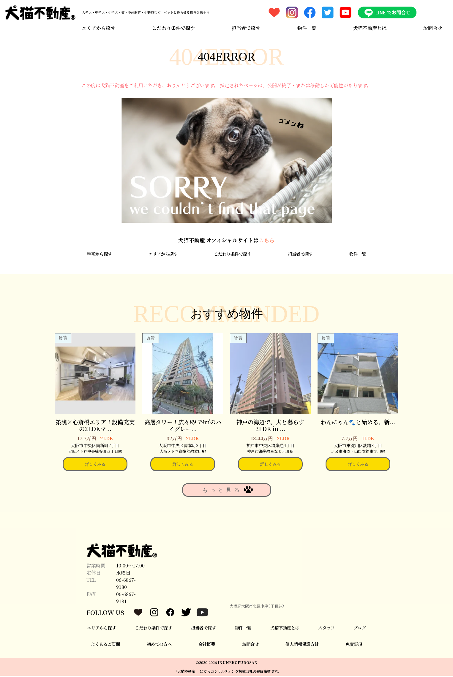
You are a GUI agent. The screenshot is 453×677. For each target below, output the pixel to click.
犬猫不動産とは (369, 27)
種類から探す (99, 254)
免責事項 (353, 645)
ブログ (359, 629)
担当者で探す (246, 27)
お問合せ (433, 27)
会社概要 (206, 645)
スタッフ (326, 629)
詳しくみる (95, 465)
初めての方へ (159, 645)
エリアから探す (98, 27)
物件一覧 (306, 27)
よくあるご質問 (105, 645)
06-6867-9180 (126, 584)
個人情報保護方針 (302, 645)
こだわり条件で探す (173, 27)
